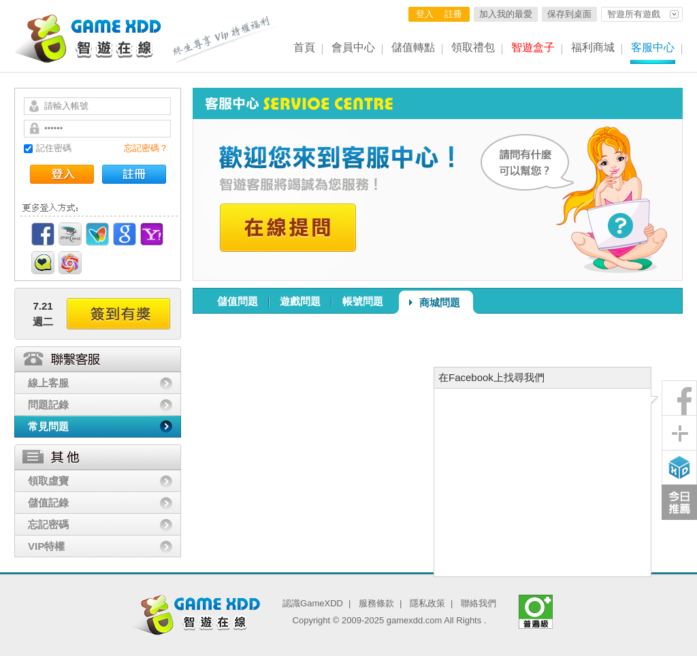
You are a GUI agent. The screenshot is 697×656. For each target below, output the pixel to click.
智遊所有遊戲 (633, 14)
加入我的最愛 (505, 14)
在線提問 (288, 227)
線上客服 (48, 383)
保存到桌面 (569, 14)
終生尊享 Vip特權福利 (225, 39)
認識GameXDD (312, 603)
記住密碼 (53, 148)
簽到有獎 (118, 313)
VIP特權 (46, 546)
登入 (425, 14)
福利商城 (593, 47)
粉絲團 (679, 398)
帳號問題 (362, 301)
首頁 (304, 47)
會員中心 (353, 47)
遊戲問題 (300, 301)
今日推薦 (679, 502)
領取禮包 (473, 47)
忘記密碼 (48, 524)
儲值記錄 (48, 502)
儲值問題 (237, 301)
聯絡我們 (478, 603)
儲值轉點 (413, 47)
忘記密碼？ (146, 148)
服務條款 (376, 603)
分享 (679, 432)
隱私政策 (427, 603)
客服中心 (653, 47)
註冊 (453, 14)
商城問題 (439, 302)
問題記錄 (48, 404)
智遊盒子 (533, 47)
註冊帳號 (134, 174)
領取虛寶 (48, 481)
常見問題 (48, 426)
